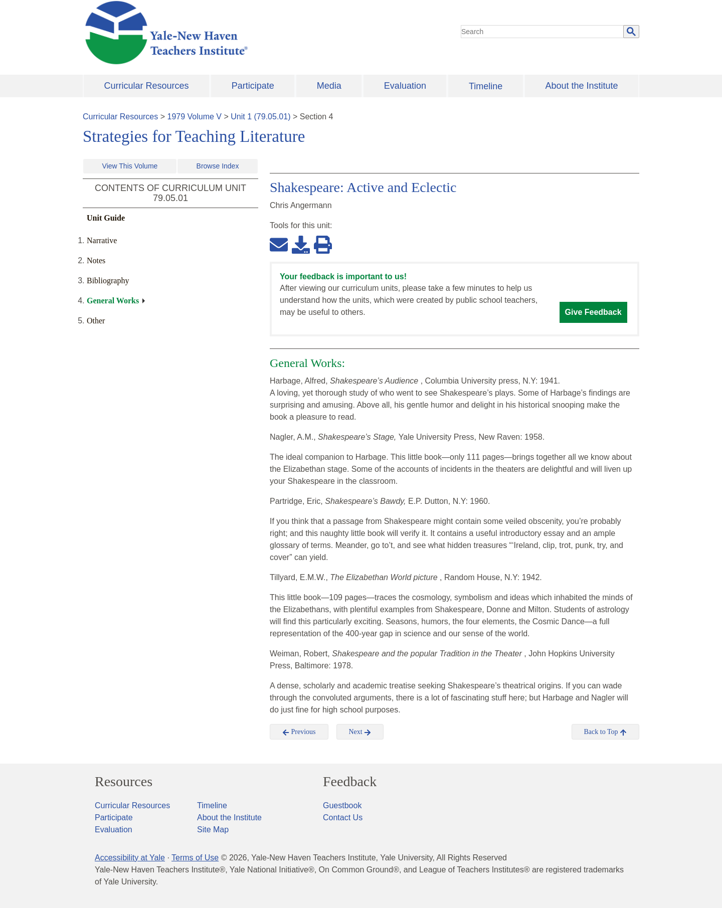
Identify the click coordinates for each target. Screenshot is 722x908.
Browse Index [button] (218, 166)
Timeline (485, 86)
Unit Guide (106, 218)
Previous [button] (299, 732)
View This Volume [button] (130, 166)
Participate (253, 86)
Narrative (102, 240)
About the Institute (581, 86)
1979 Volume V (194, 116)
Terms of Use (195, 857)
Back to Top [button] (605, 732)
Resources (123, 782)
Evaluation (405, 86)
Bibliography (108, 280)
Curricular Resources (146, 86)
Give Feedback (593, 312)
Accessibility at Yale (130, 857)
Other (96, 320)
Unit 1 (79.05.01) (260, 116)
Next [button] (360, 732)
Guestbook (342, 805)
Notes (96, 260)
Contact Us (343, 817)
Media (329, 86)
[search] (542, 32)
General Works (113, 300)
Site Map (213, 829)
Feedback (350, 782)
